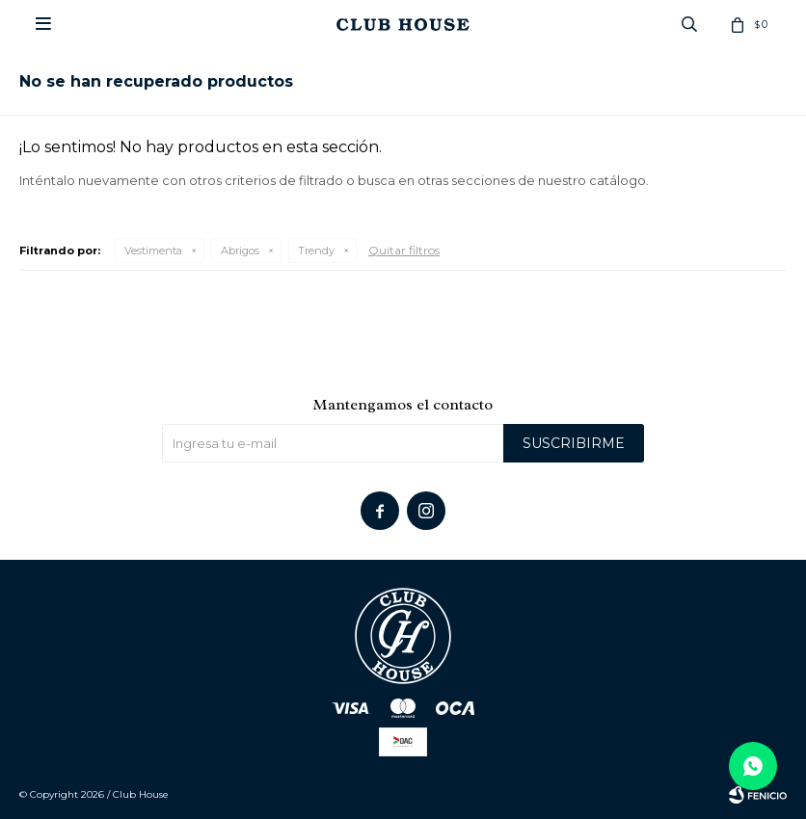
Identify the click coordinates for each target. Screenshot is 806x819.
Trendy (316, 250)
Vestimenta (153, 250)
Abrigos (240, 250)
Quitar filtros (404, 250)
